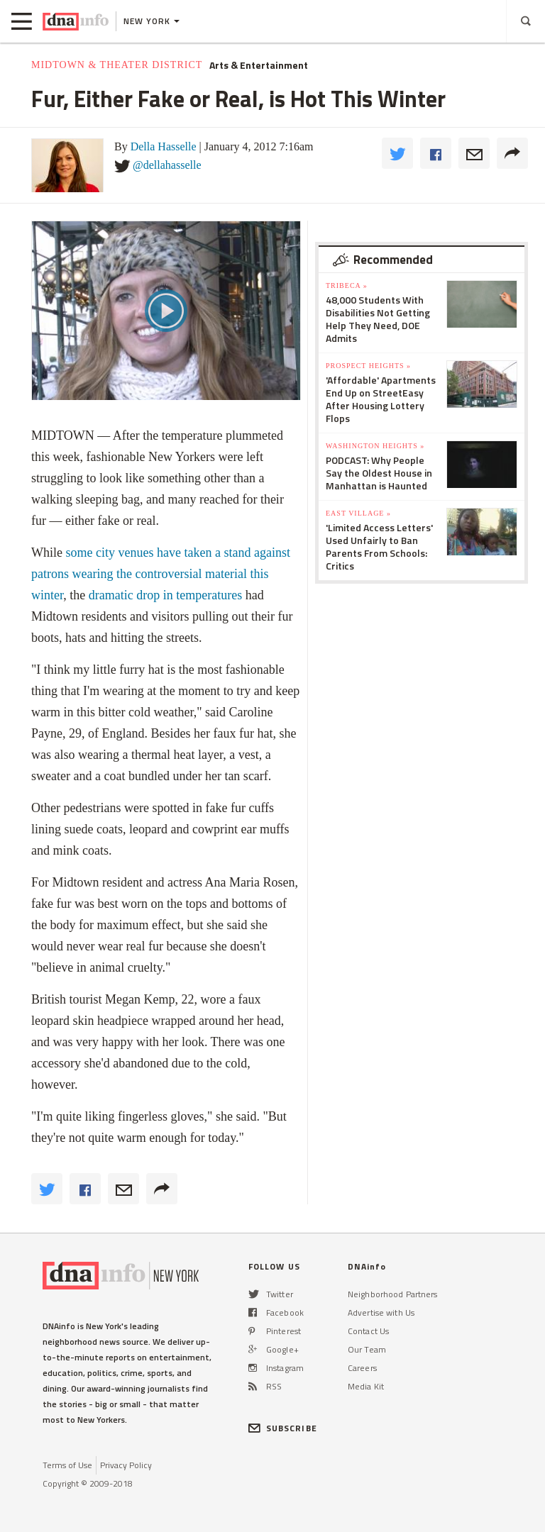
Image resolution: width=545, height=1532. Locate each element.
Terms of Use (67, 1465)
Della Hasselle (164, 146)
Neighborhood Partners (393, 1294)
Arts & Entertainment (258, 65)
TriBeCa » (347, 285)
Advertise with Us (381, 1312)
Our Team (367, 1349)
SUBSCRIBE (282, 1428)
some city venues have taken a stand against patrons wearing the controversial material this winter (160, 573)
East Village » (358, 513)
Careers (362, 1368)
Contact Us (368, 1331)
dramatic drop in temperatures (165, 595)
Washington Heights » (375, 446)
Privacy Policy (126, 1465)
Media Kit (366, 1386)
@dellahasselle (167, 165)
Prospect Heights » (368, 366)
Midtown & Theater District (116, 65)
